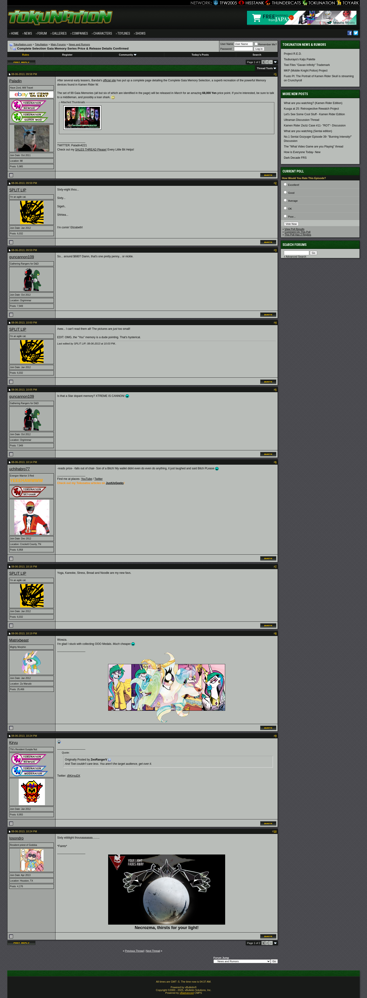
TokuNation (41, 44)
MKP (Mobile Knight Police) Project (306, 70)
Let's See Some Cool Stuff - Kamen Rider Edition (314, 114)
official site (109, 80)
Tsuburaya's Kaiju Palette (299, 59)
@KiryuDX (73, 775)
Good (291, 192)
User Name (226, 44)
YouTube (86, 479)
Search (257, 54)
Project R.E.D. (293, 53)
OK (290, 208)
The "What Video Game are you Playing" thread (313, 146)
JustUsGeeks (115, 483)
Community (127, 54)
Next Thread (153, 950)
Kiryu (13, 743)
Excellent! (293, 184)
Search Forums (295, 245)
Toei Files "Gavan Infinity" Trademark (307, 65)
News (28, 33)
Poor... (292, 216)
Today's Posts (200, 54)
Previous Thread (134, 950)
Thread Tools (265, 68)
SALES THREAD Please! (91, 149)
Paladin (15, 81)
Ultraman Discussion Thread (301, 120)
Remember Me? (266, 44)
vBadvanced (187, 992)
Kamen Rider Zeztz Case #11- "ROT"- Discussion (315, 125)
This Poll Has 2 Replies (298, 234)
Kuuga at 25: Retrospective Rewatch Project (311, 108)
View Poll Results (295, 229)
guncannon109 (21, 257)
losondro (16, 838)
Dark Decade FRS (295, 157)
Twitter (98, 479)
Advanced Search (296, 256)
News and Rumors (79, 44)
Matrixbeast (19, 640)
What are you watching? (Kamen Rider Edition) (313, 103)
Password (225, 48)
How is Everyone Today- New (302, 152)
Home (15, 33)
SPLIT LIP (17, 190)
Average (293, 200)
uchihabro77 (19, 469)
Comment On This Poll (297, 231)
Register (67, 54)
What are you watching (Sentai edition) (308, 131)
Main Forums (58, 44)
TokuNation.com (23, 44)
